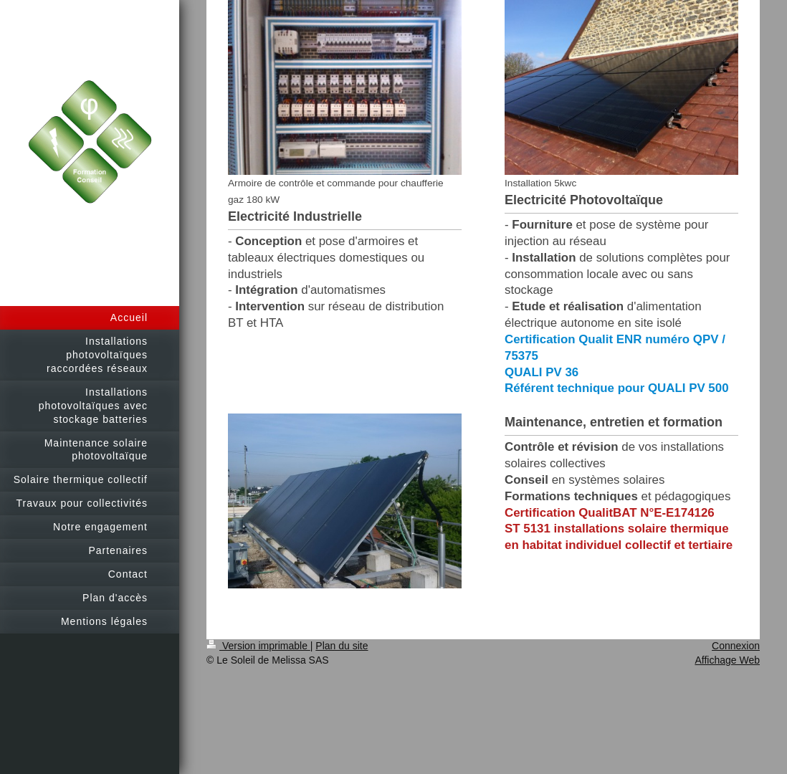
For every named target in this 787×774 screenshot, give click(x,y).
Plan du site (341, 645)
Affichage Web (727, 660)
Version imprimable (258, 645)
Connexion (736, 645)
